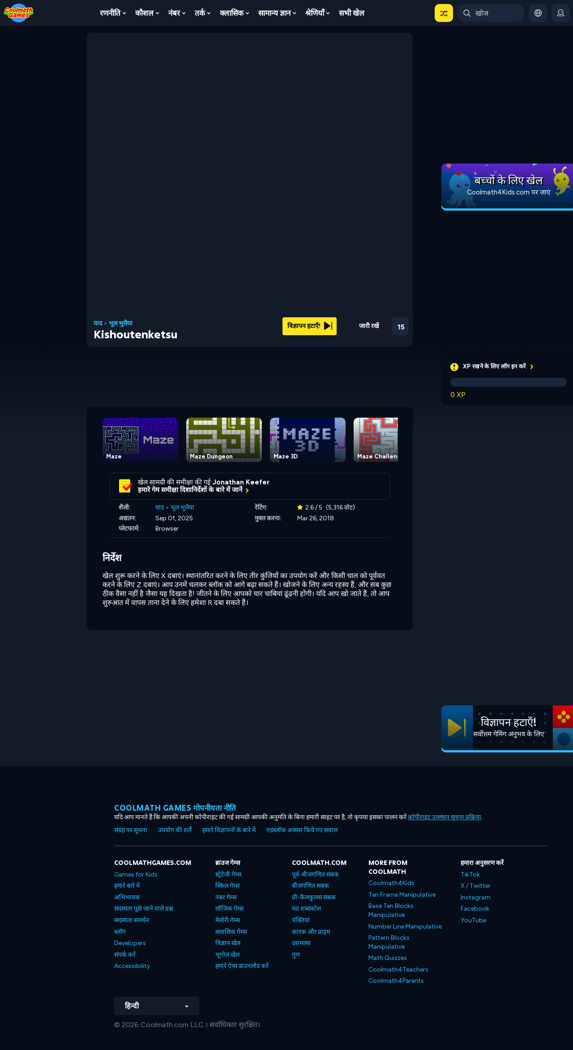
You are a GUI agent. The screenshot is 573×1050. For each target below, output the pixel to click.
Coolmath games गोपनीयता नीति (175, 808)
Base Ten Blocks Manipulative (391, 910)
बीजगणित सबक (310, 886)
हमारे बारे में (127, 886)
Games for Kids (136, 874)
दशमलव (301, 943)
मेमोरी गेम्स (227, 920)
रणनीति (110, 13)
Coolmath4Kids (391, 883)
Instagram (476, 897)
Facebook (475, 908)
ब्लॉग (120, 932)
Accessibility (132, 966)
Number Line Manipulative (405, 926)
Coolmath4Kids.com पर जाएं (508, 192)
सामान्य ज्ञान (274, 13)
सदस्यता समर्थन (131, 920)
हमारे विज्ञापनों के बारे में (229, 830)
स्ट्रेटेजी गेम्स (228, 874)
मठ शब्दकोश (306, 908)
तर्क (200, 13)
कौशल (144, 13)
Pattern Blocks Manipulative (389, 942)
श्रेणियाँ (314, 13)
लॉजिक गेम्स (229, 908)
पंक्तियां (301, 920)
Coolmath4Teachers (398, 969)
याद (98, 323)
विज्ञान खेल (227, 943)
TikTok (470, 874)
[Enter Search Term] (491, 13)
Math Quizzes (387, 958)
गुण (296, 955)
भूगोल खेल (227, 955)
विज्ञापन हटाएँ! (309, 326)
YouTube (473, 920)
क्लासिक (232, 13)
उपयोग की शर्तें (175, 830)
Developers (130, 943)
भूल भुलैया (121, 323)
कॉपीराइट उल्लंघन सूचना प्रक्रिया (444, 817)
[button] (444, 13)
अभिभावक (127, 897)
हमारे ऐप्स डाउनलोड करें (242, 966)
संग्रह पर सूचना (130, 830)
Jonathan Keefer (241, 482)
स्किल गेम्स (227, 886)
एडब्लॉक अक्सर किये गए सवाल (302, 830)
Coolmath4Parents (396, 981)
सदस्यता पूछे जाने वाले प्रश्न (143, 908)
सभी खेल (351, 13)
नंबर (174, 13)
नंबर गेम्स (225, 897)
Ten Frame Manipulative (402, 895)
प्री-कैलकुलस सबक (314, 897)
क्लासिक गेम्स (231, 932)
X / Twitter (476, 886)
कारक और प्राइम (311, 932)
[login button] (560, 13)
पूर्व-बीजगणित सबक (315, 874)
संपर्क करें (125, 955)
